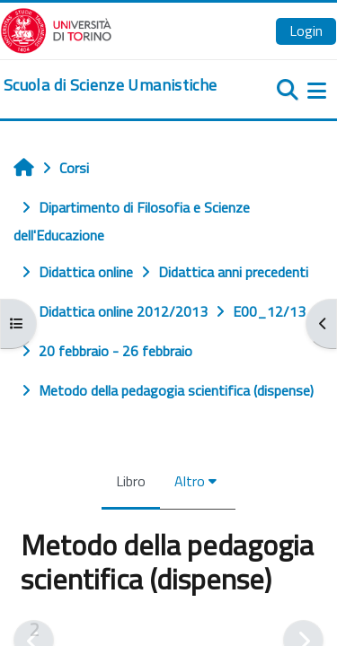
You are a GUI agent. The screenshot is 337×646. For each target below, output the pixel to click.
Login (306, 30)
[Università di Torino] (56, 28)
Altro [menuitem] (189, 481)
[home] (110, 85)
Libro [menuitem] (131, 481)
